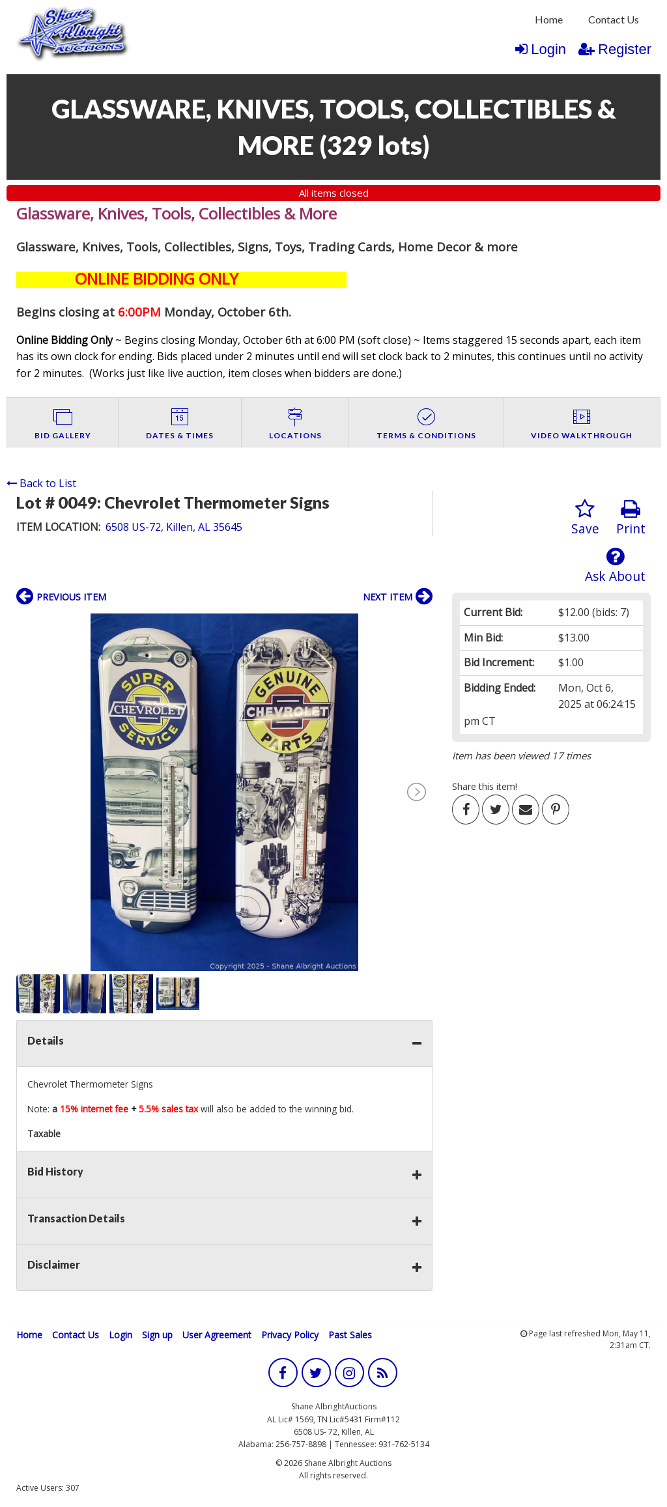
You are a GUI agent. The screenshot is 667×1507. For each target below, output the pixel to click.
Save (585, 518)
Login (540, 49)
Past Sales (350, 1335)
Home (549, 19)
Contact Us (613, 19)
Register (614, 49)
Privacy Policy (290, 1335)
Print (631, 518)
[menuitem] (548, 19)
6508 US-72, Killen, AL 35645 (174, 527)
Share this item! (484, 786)
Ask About (615, 565)
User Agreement (216, 1335)
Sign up (157, 1335)
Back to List (41, 483)
